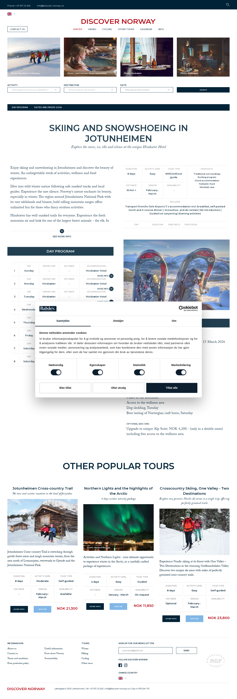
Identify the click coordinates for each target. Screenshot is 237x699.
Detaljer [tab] (118, 320)
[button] (228, 4)
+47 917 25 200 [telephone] (22, 5)
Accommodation (96, 281)
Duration (131, 184)
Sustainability (51, 659)
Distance (69, 281)
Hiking (92, 29)
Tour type (174, 184)
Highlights (207, 184)
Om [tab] (174, 320)
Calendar (146, 29)
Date (123, 85)
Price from (191, 240)
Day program (20, 107)
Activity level (152, 184)
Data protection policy (18, 663)
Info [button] (161, 29)
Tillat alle (172, 387)
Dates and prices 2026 (48, 107)
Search (203, 90)
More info (19, 609)
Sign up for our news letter (136, 643)
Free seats (174, 240)
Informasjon (15, 643)
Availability (173, 200)
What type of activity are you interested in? (30, 90)
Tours (85, 643)
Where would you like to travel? (82, 90)
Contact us (17, 29)
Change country (127, 673)
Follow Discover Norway (133, 659)
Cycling (107, 29)
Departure (49, 281)
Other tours (126, 29)
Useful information (53, 649)
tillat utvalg (118, 387)
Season (152, 200)
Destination (71, 85)
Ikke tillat (65, 387)
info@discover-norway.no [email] (50, 5)
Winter (77, 29)
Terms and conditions (17, 659)
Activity (12, 85)
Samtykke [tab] (63, 320)
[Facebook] (120, 665)
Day (29, 281)
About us (11, 649)
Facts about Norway (54, 654)
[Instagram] (126, 665)
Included (175, 217)
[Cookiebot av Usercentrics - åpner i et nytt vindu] (181, 308)
